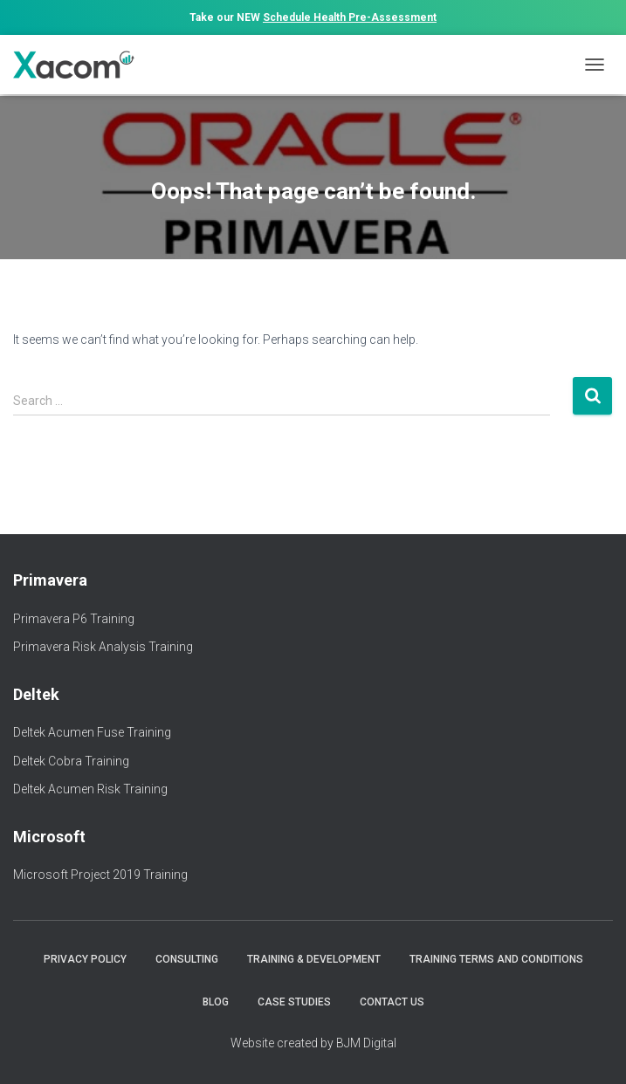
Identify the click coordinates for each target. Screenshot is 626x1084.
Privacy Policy (85, 959)
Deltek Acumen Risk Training (90, 789)
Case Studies (294, 1002)
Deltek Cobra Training (71, 761)
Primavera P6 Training (73, 619)
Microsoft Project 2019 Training (100, 875)
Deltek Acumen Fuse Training (92, 732)
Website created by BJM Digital (313, 1043)
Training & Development (314, 959)
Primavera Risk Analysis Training (103, 647)
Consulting (186, 959)
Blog (216, 1002)
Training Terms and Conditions (496, 959)
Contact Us (392, 1002)
